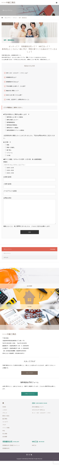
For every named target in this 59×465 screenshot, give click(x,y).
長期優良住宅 (10, 442)
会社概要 (4, 436)
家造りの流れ (5, 415)
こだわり (4, 409)
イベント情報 (5, 427)
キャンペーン (7, 253)
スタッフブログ (29, 372)
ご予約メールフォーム (29, 393)
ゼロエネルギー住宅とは (38, 409)
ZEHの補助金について (38, 407)
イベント (7, 23)
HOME (3, 403)
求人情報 (4, 433)
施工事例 (4, 418)
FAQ (3, 430)
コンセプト (5, 421)
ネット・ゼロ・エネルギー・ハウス (41, 412)
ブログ (4, 424)
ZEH (39, 403)
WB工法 (38, 442)
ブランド (4, 412)
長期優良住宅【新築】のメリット (11, 445)
